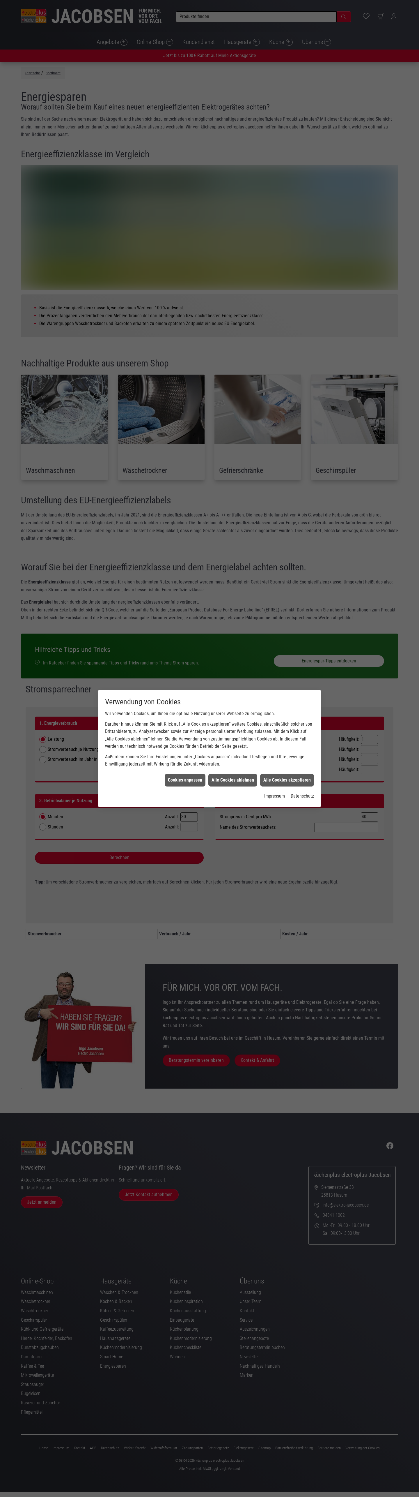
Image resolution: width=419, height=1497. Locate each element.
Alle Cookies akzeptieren (287, 153)
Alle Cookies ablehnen (233, 153)
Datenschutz (302, 169)
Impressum (274, 169)
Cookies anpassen (185, 153)
